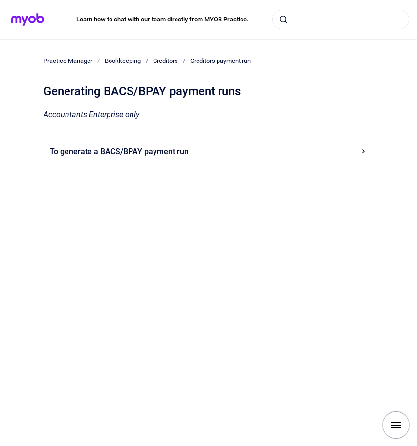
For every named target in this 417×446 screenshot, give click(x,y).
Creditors (165, 60)
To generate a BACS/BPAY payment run (208, 151)
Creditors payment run (220, 60)
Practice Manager (68, 60)
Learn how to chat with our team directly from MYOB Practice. (162, 19)
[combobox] (341, 19)
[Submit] (283, 19)
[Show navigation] (396, 425)
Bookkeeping (123, 60)
